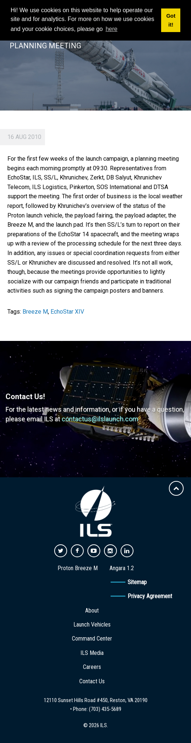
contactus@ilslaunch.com (100, 419)
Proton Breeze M (78, 568)
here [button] (111, 29)
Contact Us (92, 681)
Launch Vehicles (92, 624)
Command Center (92, 638)
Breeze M (35, 311)
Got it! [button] (171, 20)
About (92, 610)
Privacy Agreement (150, 596)
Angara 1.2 (122, 568)
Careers (92, 666)
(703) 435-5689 (105, 709)
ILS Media (92, 652)
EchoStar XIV (67, 311)
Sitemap (137, 582)
